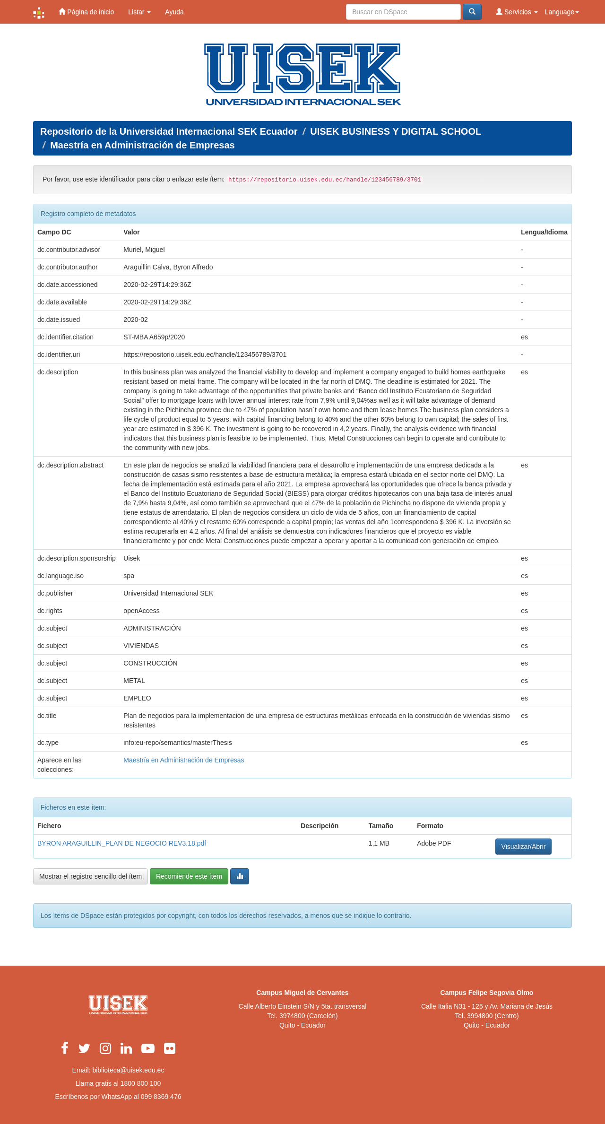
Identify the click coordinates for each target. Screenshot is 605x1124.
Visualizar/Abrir (523, 846)
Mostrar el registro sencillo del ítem (90, 876)
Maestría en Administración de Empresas (142, 145)
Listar (139, 12)
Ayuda (174, 12)
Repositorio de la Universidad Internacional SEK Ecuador (169, 131)
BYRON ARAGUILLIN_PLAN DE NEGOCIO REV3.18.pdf (121, 843)
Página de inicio (86, 12)
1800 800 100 (141, 1083)
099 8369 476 (161, 1096)
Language (562, 12)
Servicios (517, 12)
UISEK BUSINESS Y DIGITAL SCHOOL (395, 131)
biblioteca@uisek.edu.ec (128, 1070)
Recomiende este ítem (189, 876)
